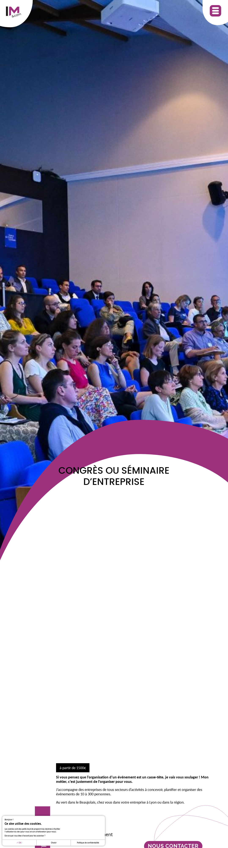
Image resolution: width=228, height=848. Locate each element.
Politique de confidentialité (88, 842)
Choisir (53, 842)
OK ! (19, 842)
